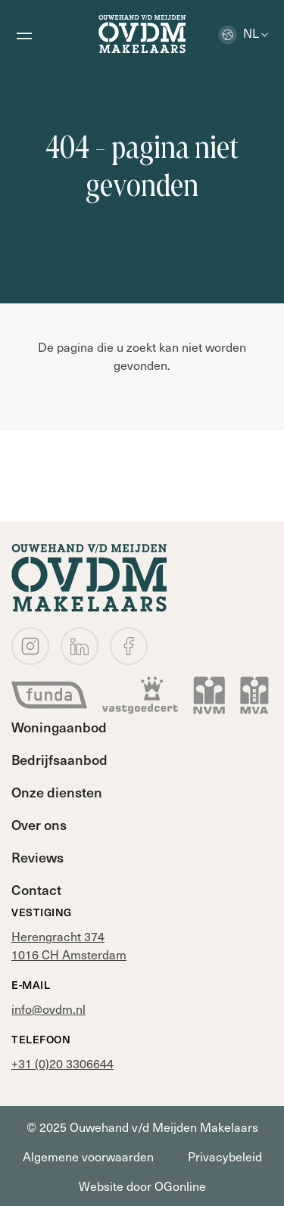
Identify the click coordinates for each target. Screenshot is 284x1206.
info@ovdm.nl (48, 1008)
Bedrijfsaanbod (59, 759)
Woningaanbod (59, 726)
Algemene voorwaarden (88, 1156)
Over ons (39, 824)
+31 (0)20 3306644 (62, 1063)
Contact (36, 889)
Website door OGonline (142, 1185)
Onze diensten (56, 792)
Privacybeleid (225, 1156)
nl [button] (238, 32)
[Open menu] (23, 34)
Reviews (37, 857)
